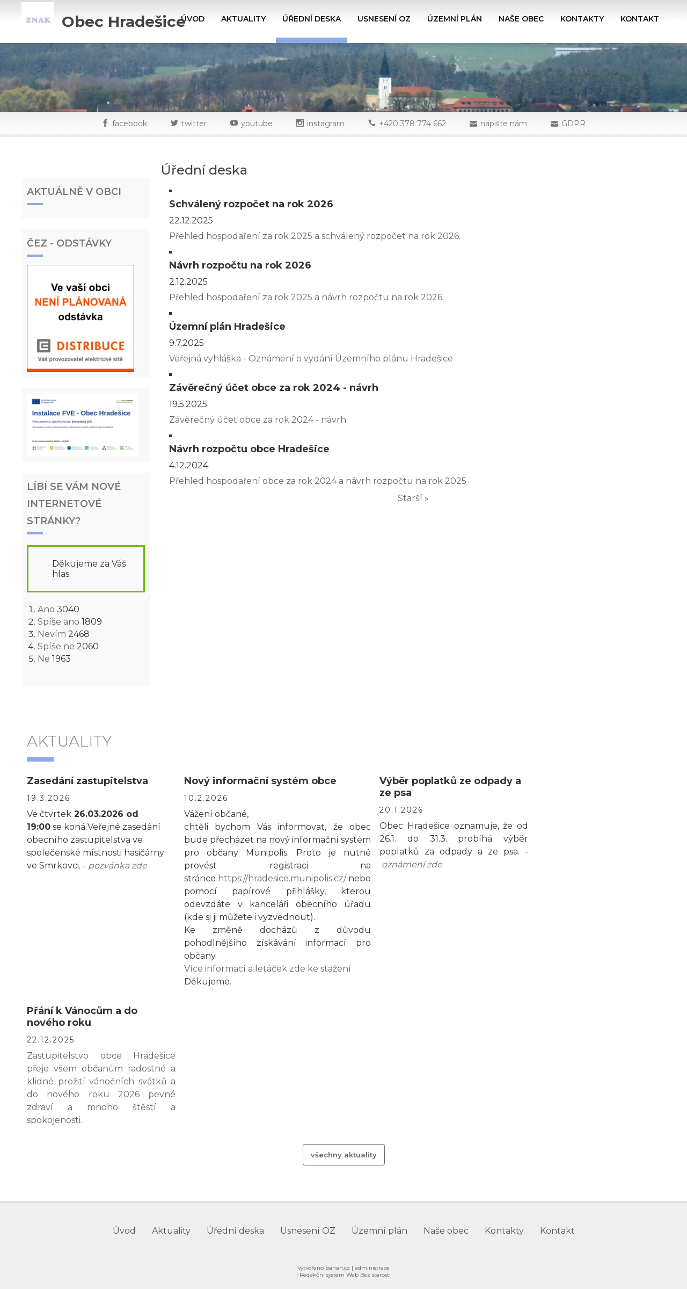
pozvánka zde (117, 865)
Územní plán (454, 19)
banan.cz (337, 1267)
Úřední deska (311, 19)
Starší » (413, 498)
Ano (46, 609)
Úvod (192, 19)
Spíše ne (56, 646)
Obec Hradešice (124, 21)
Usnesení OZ (384, 19)
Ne (44, 659)
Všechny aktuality (344, 1154)
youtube (257, 123)
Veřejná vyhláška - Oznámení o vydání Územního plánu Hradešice (311, 358)
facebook (129, 123)
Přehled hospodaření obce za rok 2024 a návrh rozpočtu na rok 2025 (317, 481)
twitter (194, 123)
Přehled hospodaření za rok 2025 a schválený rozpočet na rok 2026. (315, 236)
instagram (326, 123)
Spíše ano (58, 622)
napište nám (503, 123)
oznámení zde (412, 864)
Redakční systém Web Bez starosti (345, 1274)
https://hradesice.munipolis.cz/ (282, 878)
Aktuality (243, 19)
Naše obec (521, 19)
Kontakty (582, 19)
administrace (372, 1267)
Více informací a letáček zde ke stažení (267, 969)
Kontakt (639, 19)
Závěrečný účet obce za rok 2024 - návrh (257, 420)
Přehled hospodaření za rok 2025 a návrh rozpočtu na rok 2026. (306, 297)
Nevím (52, 634)
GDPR (573, 123)
